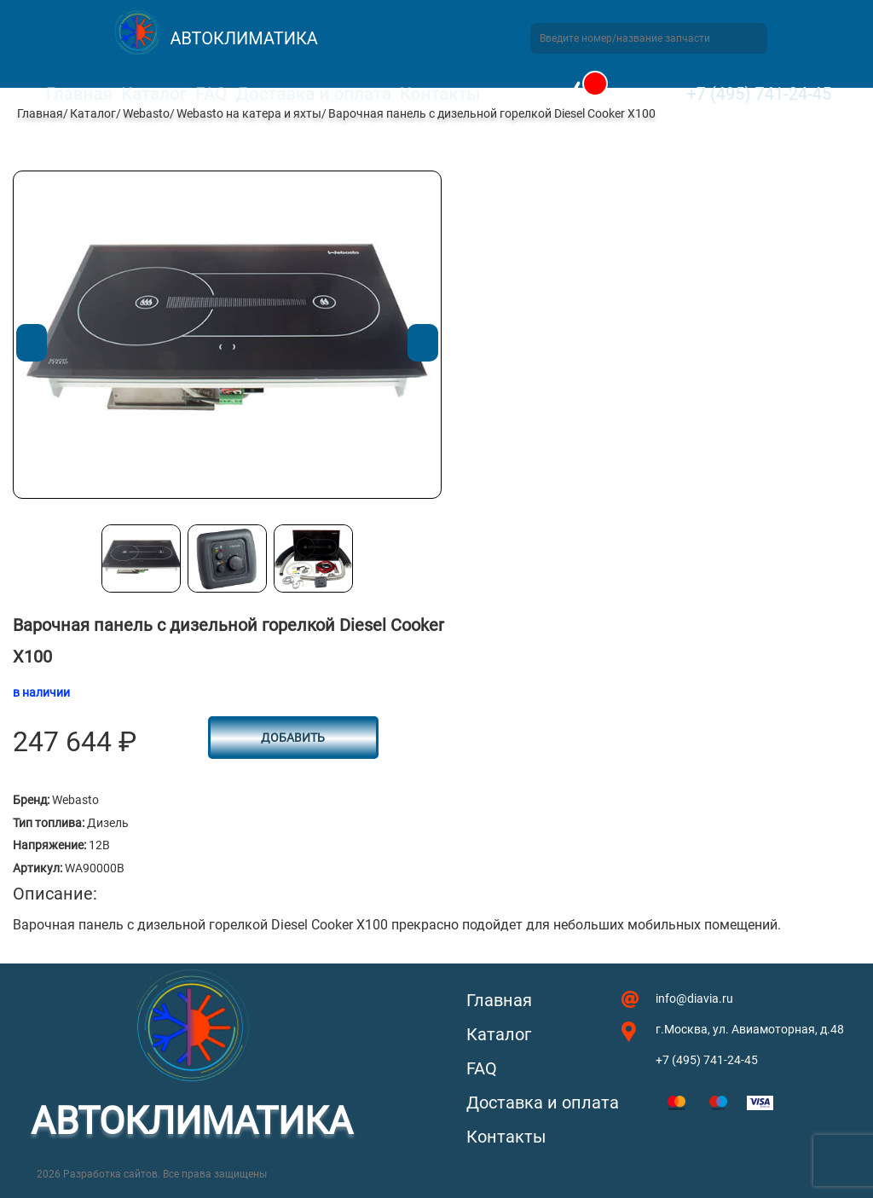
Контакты (440, 94)
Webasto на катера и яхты (248, 113)
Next (422, 343)
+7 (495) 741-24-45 (758, 94)
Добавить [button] (293, 737)
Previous (31, 343)
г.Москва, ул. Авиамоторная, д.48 (750, 1029)
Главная (79, 94)
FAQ (211, 94)
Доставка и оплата (312, 94)
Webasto (146, 113)
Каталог (154, 94)
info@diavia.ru (694, 998)
